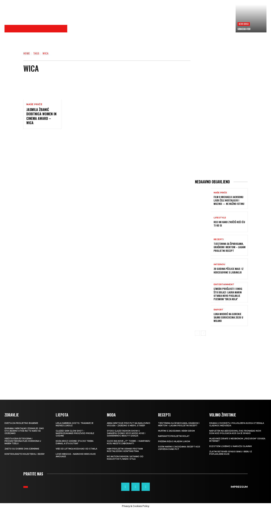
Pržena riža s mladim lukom (174, 441)
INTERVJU (219, 264)
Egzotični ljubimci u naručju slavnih (230, 446)
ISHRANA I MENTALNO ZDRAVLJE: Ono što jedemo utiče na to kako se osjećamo (24, 431)
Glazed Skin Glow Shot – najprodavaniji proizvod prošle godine (75, 433)
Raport (218, 310)
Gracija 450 (244, 29)
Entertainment (224, 284)
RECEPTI (219, 239)
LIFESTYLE (220, 218)
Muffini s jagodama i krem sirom (176, 431)
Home (26, 53)
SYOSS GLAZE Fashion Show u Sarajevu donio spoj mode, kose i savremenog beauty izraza (126, 433)
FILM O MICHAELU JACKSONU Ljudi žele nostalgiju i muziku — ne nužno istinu (229, 200)
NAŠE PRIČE (34, 104)
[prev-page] (197, 333)
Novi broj (244, 23)
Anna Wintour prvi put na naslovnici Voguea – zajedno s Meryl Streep (128, 424)
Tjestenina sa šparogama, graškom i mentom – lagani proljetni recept (230, 247)
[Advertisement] (151, 22)
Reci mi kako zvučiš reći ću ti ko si (229, 223)
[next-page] (203, 333)
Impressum (239, 486)
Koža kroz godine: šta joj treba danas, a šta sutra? (74, 442)
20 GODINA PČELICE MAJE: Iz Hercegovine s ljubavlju (229, 270)
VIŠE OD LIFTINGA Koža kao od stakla (76, 449)
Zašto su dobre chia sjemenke (22, 449)
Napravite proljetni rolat (174, 436)
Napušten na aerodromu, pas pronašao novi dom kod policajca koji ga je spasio (235, 432)
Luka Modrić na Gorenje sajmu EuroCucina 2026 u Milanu (228, 317)
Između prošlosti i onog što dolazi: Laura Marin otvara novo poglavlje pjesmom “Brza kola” (228, 294)
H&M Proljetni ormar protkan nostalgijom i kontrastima (125, 450)
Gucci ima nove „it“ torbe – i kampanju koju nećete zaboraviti (128, 442)
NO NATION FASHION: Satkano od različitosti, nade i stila (125, 457)
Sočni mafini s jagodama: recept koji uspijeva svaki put (179, 447)
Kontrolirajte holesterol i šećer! (25, 454)
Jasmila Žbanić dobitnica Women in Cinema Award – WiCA (41, 116)
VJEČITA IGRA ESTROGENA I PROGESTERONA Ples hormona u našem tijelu (23, 441)
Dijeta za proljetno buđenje (21, 423)
